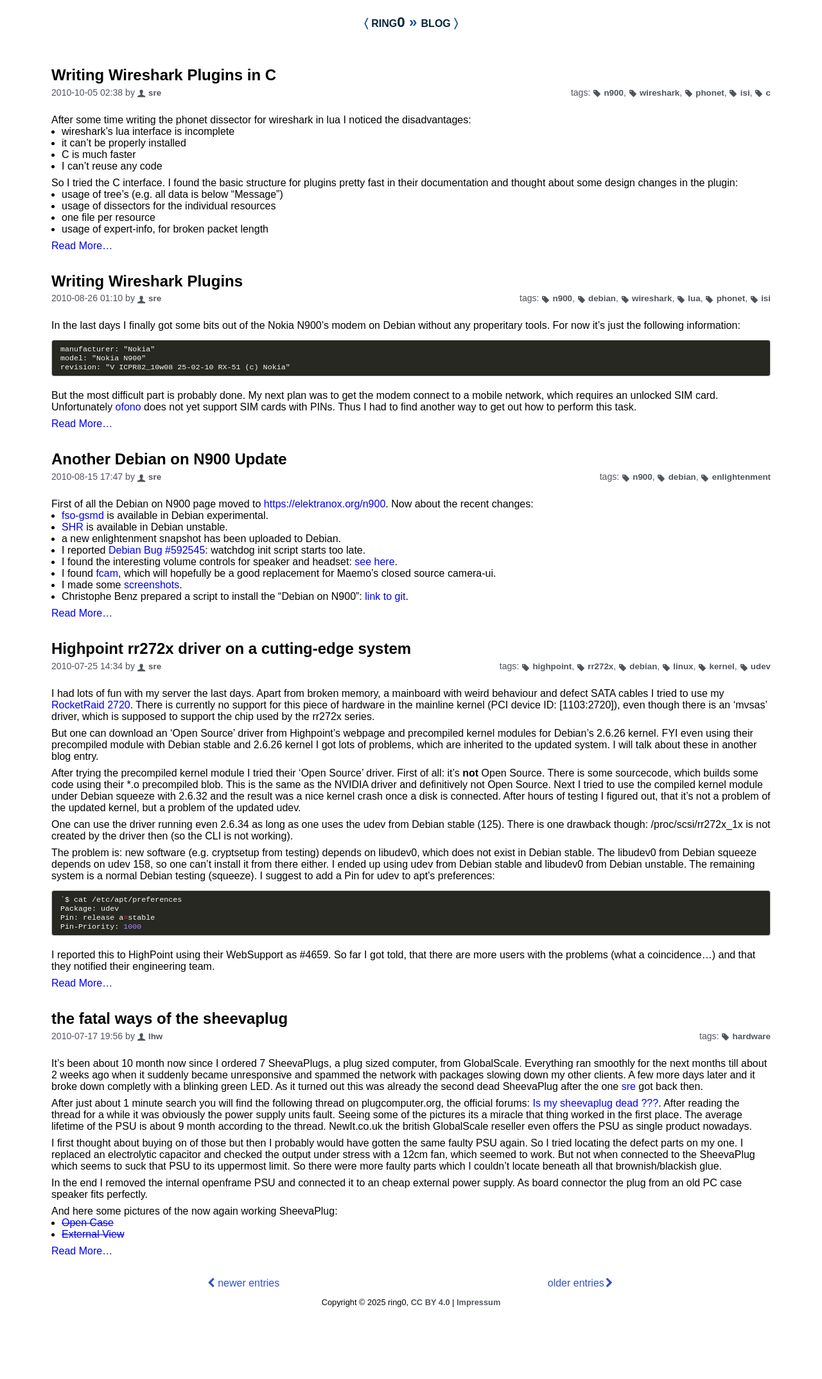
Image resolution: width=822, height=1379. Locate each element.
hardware (752, 1045)
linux (683, 670)
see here (374, 565)
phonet (709, 93)
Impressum (478, 1311)
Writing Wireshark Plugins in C (163, 74)
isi (745, 93)
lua (694, 298)
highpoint (552, 670)
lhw (155, 1045)
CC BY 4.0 (430, 1311)
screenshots (151, 588)
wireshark (659, 93)
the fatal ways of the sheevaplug (169, 1027)
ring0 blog (411, 22)
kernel (721, 670)
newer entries (248, 1292)
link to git (385, 600)
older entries (576, 1292)
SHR (72, 530)
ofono (128, 410)
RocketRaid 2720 (90, 708)
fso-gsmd (83, 519)
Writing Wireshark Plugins (147, 281)
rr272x (600, 670)
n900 (613, 93)
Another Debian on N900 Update (169, 462)
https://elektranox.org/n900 (324, 507)
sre (154, 93)
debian (602, 298)
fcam (107, 577)
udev (761, 670)
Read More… (81, 245)
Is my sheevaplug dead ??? (595, 1112)
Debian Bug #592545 (157, 554)
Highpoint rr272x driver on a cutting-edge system (231, 652)
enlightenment (741, 481)
